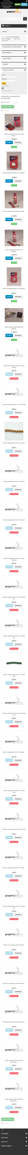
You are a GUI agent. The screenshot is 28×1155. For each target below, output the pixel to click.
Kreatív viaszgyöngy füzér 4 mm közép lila (14, 636)
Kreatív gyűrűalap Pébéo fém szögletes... (14, 173)
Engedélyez (17, 4)
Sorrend (3, 102)
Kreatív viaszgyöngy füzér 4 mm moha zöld (14, 675)
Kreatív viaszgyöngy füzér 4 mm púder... (14, 752)
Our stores (7, 58)
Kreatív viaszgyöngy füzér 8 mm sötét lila (14, 829)
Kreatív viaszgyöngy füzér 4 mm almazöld (14, 404)
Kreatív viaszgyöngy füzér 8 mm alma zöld (14, 791)
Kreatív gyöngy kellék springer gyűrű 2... (14, 1022)
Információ (7, 53)
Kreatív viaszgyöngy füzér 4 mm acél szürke (14, 366)
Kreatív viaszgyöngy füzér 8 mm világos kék (14, 907)
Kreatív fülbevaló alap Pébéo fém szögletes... (14, 327)
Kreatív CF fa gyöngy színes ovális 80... (14, 983)
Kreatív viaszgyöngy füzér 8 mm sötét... (14, 867)
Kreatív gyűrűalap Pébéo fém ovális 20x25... (14, 135)
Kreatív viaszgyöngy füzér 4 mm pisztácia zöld (14, 714)
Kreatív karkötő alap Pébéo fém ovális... (14, 211)
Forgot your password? (7, 90)
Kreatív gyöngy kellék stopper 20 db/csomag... (14, 1061)
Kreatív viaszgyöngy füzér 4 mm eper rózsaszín (14, 559)
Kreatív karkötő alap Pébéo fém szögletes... (14, 250)
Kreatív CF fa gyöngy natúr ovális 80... (14, 945)
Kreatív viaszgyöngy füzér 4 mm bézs (14, 481)
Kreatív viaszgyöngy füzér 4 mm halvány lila (14, 598)
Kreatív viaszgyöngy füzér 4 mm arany (14, 443)
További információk (24, 4)
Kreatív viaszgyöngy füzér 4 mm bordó (14, 520)
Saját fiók (4, 1142)
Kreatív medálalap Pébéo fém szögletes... (14, 288)
